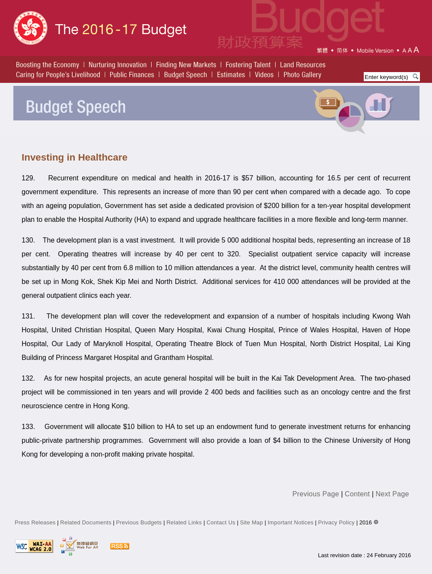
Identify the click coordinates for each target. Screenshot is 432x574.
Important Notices (290, 522)
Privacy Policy (337, 522)
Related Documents (85, 522)
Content (357, 494)
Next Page (392, 494)
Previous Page (315, 494)
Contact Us (220, 522)
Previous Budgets (139, 522)
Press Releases (35, 522)
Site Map (251, 522)
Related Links (184, 522)
